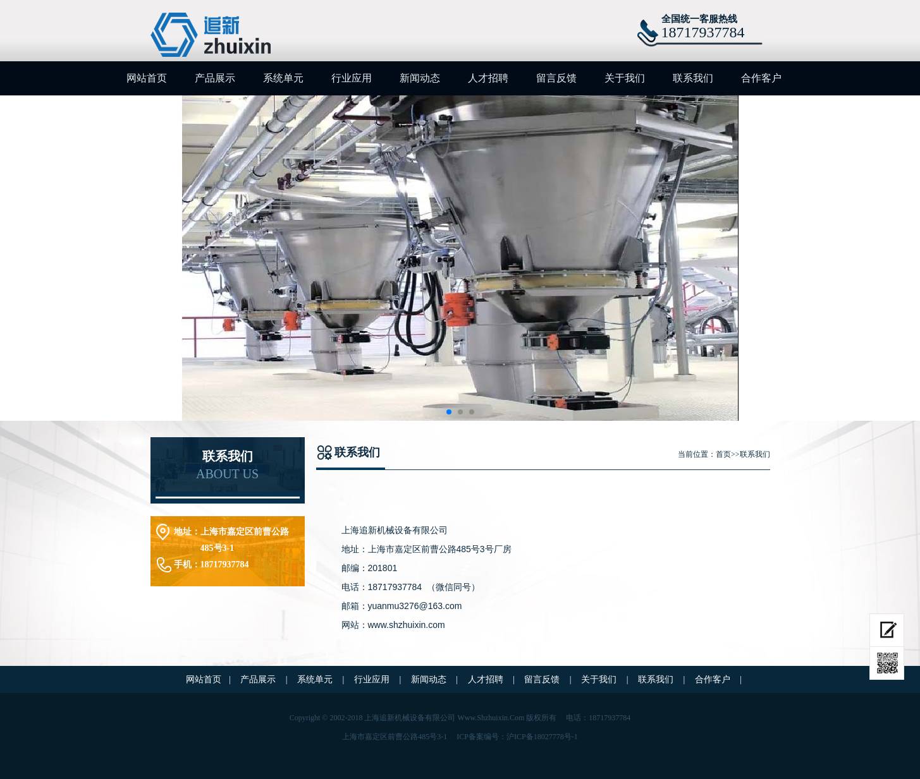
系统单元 (283, 78)
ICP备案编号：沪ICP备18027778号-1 (517, 736)
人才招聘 (488, 78)
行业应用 (351, 78)
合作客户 (761, 78)
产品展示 (215, 78)
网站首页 (146, 78)
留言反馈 (556, 78)
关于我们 (624, 78)
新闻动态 (420, 78)
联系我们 (693, 78)
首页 (723, 454)
